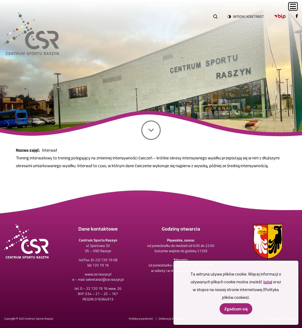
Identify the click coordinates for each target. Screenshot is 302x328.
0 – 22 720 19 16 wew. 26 (100, 288)
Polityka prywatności (141, 318)
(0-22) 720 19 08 (104, 260)
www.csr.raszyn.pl (98, 274)
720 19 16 (100, 265)
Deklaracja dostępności (172, 318)
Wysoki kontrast (248, 16)
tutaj (267, 287)
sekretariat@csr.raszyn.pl (105, 279)
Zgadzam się (236, 314)
